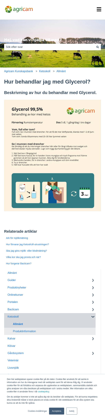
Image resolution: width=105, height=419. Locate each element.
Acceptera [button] (56, 411)
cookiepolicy (43, 391)
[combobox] (49, 47)
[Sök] (97, 47)
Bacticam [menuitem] (13, 309)
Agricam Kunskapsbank (18, 71)
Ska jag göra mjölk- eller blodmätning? (26, 250)
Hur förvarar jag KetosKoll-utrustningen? (27, 244)
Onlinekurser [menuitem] (15, 294)
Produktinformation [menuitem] (24, 331)
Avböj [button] (71, 411)
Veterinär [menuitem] (13, 360)
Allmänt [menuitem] (12, 272)
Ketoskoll (44, 71)
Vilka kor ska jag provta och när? (23, 257)
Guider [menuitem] (12, 280)
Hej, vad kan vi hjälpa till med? (33, 39)
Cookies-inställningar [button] (37, 411)
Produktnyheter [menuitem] (17, 287)
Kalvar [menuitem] (11, 338)
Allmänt (61, 71)
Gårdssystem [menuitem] (16, 353)
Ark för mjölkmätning (17, 238)
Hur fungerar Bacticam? (18, 263)
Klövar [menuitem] (11, 345)
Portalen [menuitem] (13, 302)
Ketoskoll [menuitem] (13, 316)
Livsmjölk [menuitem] (13, 367)
